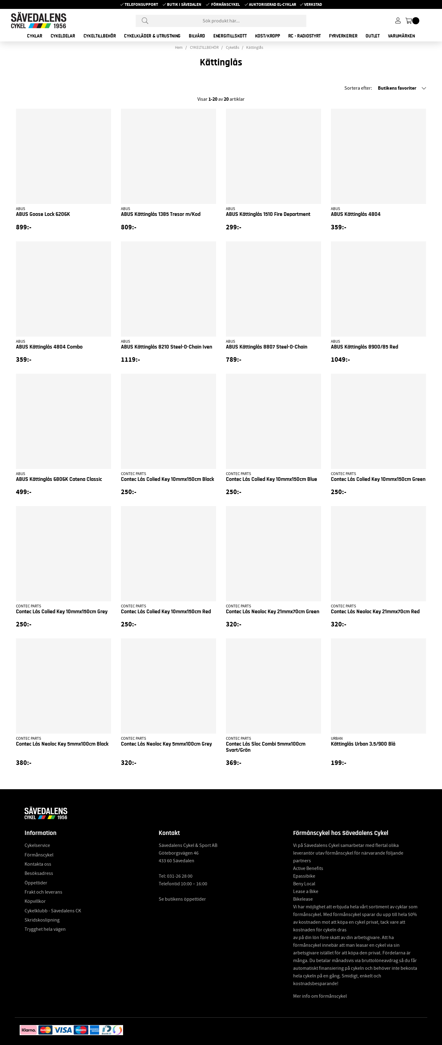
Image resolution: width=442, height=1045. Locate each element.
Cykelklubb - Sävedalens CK (53, 911)
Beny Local (304, 884)
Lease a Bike (305, 891)
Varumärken (401, 35)
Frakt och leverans (43, 892)
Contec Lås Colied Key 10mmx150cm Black (167, 479)
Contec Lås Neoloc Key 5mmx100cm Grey (166, 744)
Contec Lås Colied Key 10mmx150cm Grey (61, 611)
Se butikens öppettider (182, 899)
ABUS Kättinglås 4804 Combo (49, 347)
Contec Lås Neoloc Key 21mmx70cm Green (272, 611)
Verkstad (313, 4)
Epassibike (304, 876)
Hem (179, 47)
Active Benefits (308, 868)
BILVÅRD (197, 35)
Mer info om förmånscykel (320, 996)
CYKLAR (34, 35)
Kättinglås (254, 47)
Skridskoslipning (42, 920)
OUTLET (372, 35)
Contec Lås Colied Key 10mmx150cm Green (378, 479)
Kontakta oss (38, 864)
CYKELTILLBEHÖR (99, 35)
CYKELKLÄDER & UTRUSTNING (152, 35)
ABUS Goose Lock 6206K (43, 214)
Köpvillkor (35, 901)
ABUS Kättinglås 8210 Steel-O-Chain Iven (166, 347)
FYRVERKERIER (343, 35)
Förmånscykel (225, 4)
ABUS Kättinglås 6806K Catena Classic (59, 479)
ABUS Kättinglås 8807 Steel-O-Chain (266, 347)
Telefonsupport (141, 4)
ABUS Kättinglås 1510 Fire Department (268, 214)
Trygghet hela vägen (45, 929)
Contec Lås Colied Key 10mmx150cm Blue (271, 479)
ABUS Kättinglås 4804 (356, 214)
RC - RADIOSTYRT (304, 35)
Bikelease (303, 899)
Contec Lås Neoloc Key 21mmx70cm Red (375, 611)
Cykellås (232, 47)
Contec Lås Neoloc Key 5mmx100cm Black (62, 744)
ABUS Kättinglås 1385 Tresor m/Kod (160, 214)
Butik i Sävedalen (184, 4)
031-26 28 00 (179, 876)
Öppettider (36, 883)
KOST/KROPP (267, 35)
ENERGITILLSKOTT (230, 35)
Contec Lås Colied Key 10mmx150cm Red (166, 611)
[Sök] (221, 21)
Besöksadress (39, 873)
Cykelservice (37, 845)
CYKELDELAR (63, 35)
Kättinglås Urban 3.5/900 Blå (363, 744)
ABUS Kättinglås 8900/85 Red (364, 347)
